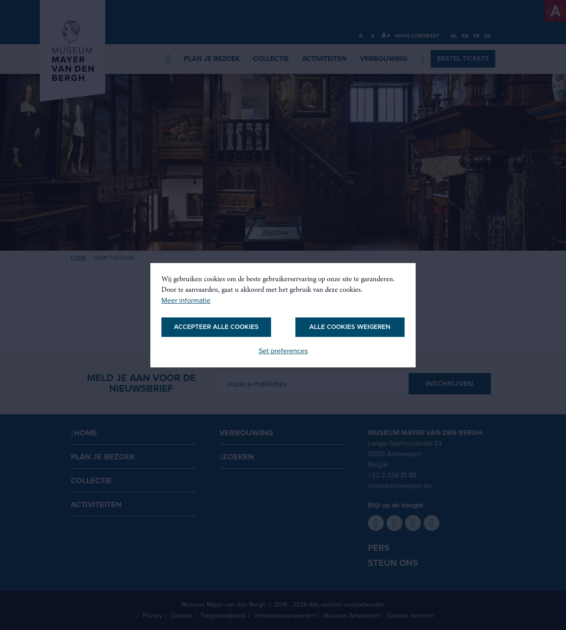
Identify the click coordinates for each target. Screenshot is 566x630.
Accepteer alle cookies (216, 327)
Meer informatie (185, 300)
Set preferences (283, 351)
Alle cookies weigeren (349, 327)
